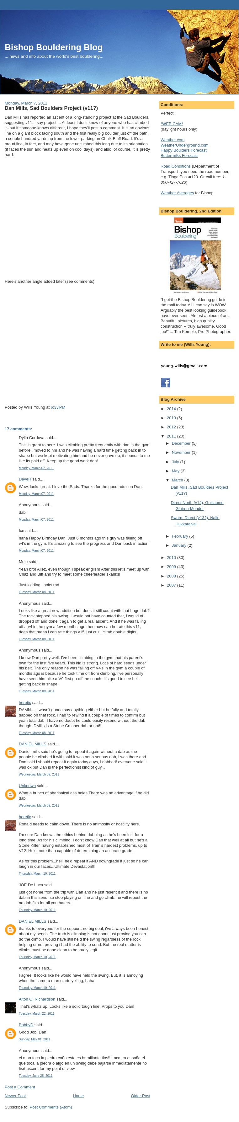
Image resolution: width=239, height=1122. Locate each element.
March (178, 480)
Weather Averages (177, 193)
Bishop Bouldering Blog (54, 47)
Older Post (140, 1095)
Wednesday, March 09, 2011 (39, 774)
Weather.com (172, 139)
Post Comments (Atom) (51, 1107)
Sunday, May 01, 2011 (34, 1039)
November (182, 452)
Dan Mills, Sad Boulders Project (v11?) (51, 108)
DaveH (25, 479)
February (180, 536)
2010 (172, 557)
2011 (172, 436)
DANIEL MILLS (32, 744)
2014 (172, 408)
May (176, 471)
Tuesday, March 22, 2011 (37, 1013)
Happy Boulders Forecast (184, 150)
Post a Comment (20, 1087)
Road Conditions (176, 166)
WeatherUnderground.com (185, 145)
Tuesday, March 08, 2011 (37, 592)
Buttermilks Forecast (179, 155)
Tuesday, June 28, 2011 (36, 1075)
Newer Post (15, 1095)
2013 (172, 418)
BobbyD (26, 1025)
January (180, 545)
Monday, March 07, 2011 (36, 468)
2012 (172, 427)
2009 (172, 566)
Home (78, 1095)
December (182, 443)
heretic (25, 702)
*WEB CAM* (172, 123)
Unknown (27, 785)
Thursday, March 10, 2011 (37, 873)
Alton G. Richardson (37, 999)
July (176, 461)
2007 (172, 585)
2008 (172, 576)
